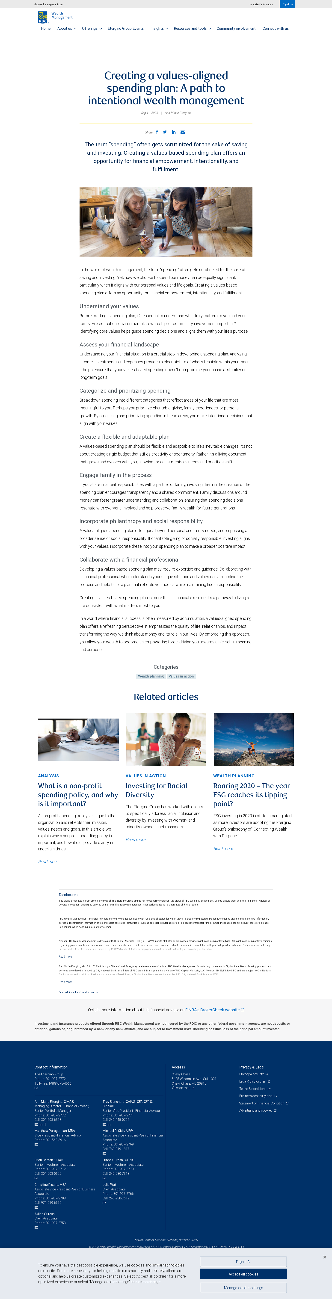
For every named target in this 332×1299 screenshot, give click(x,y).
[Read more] (65, 956)
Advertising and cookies (256, 1110)
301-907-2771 (123, 1115)
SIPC (236, 1247)
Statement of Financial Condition (262, 1103)
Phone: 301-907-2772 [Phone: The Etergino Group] (50, 1079)
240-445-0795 (119, 1120)
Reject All (243, 1261)
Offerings (92, 27)
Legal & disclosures (252, 1081)
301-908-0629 (51, 1174)
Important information (261, 4)
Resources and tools (192, 27)
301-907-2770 (123, 1169)
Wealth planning (151, 676)
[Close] (325, 1257)
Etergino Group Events (126, 27)
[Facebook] (45, 1124)
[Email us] (37, 1088)
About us (66, 27)
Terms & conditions (253, 1089)
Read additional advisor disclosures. (79, 992)
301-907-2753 (55, 1223)
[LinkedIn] (42, 1124)
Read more (48, 861)
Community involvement (236, 27)
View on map (181, 1088)
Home (45, 27)
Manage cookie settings (243, 1288)
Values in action (181, 676)
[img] (78, 739)
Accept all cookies (243, 1273)
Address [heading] (178, 1067)
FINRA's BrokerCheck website (212, 1009)
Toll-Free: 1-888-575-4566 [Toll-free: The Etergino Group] (53, 1083)
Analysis (48, 775)
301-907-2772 (55, 1115)
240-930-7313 (119, 1174)
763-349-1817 (119, 1149)
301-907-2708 (55, 1198)
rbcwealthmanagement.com (48, 4)
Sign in (288, 4)
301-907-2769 (123, 1144)
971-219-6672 (51, 1203)
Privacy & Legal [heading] (251, 1067)
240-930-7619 (119, 1198)
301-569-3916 (55, 1140)
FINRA (222, 1247)
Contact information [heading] (51, 1067)
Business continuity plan (256, 1096)
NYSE (207, 1247)
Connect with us (276, 27)
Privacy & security (251, 1074)
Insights (159, 27)
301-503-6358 (51, 1120)
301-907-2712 (55, 1169)
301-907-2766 (123, 1194)
